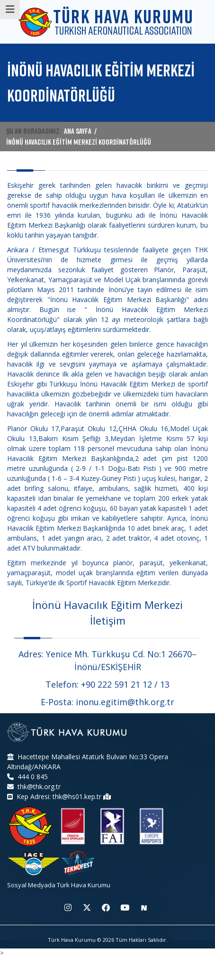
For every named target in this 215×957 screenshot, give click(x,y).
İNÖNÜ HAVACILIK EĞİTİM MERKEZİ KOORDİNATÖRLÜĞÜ (78, 142)
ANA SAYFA (77, 131)
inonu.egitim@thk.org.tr (125, 702)
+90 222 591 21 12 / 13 (125, 684)
